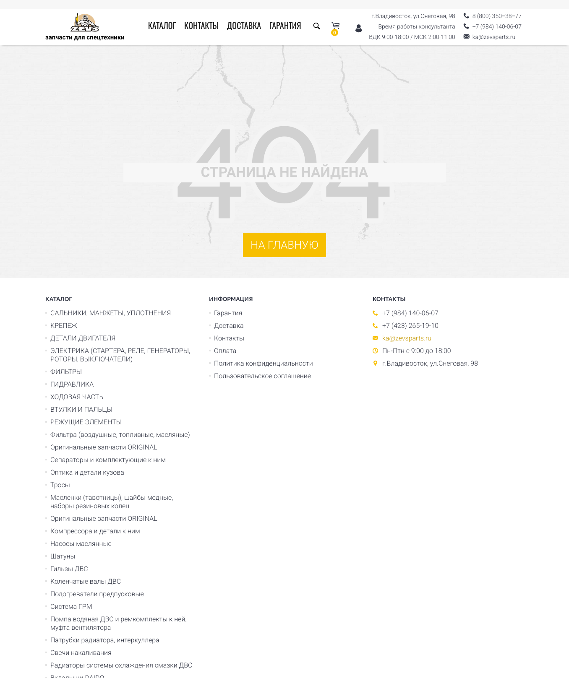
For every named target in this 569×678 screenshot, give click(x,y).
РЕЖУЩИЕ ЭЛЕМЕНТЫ (86, 422)
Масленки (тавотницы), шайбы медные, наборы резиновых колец (111, 502)
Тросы (60, 485)
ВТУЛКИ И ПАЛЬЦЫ (81, 409)
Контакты (201, 26)
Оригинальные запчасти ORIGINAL (103, 447)
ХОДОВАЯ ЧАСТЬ (76, 397)
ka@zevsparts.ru (406, 338)
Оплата (225, 351)
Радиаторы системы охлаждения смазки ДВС (121, 665)
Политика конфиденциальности (263, 363)
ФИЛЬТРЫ (66, 372)
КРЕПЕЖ (63, 326)
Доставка (244, 26)
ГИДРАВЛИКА (72, 384)
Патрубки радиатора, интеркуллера (104, 640)
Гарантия (285, 26)
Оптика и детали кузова (87, 472)
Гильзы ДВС (69, 569)
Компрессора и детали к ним (95, 531)
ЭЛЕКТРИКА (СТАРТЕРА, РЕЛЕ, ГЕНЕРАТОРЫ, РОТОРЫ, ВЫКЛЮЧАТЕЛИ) (120, 355)
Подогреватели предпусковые (97, 594)
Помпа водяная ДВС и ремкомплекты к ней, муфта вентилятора (118, 623)
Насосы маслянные (81, 544)
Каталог (162, 26)
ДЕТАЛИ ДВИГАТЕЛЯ (82, 338)
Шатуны (63, 556)
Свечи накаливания (81, 653)
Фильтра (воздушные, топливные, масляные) (120, 435)
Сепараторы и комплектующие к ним (108, 460)
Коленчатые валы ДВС (85, 581)
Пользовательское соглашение (262, 376)
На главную (284, 245)
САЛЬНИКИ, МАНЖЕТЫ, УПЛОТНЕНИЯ (110, 313)
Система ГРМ (71, 606)
